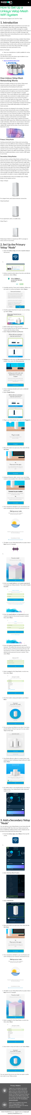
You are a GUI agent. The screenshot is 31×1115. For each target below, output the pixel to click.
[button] (28, 2)
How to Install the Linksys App (11, 60)
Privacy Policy (16, 1104)
